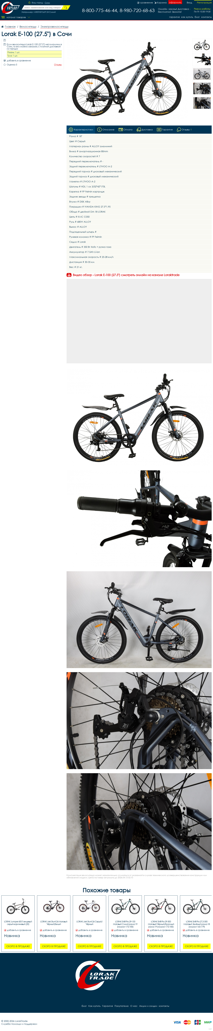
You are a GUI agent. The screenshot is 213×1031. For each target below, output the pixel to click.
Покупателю (121, 1005)
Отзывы (58, 65)
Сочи (47, 3)
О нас (133, 1005)
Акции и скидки (148, 1005)
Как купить (187, 17)
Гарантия (174, 17)
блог (197, 17)
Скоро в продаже (18, 946)
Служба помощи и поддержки (19, 1023)
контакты (206, 17)
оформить (175, 2)
